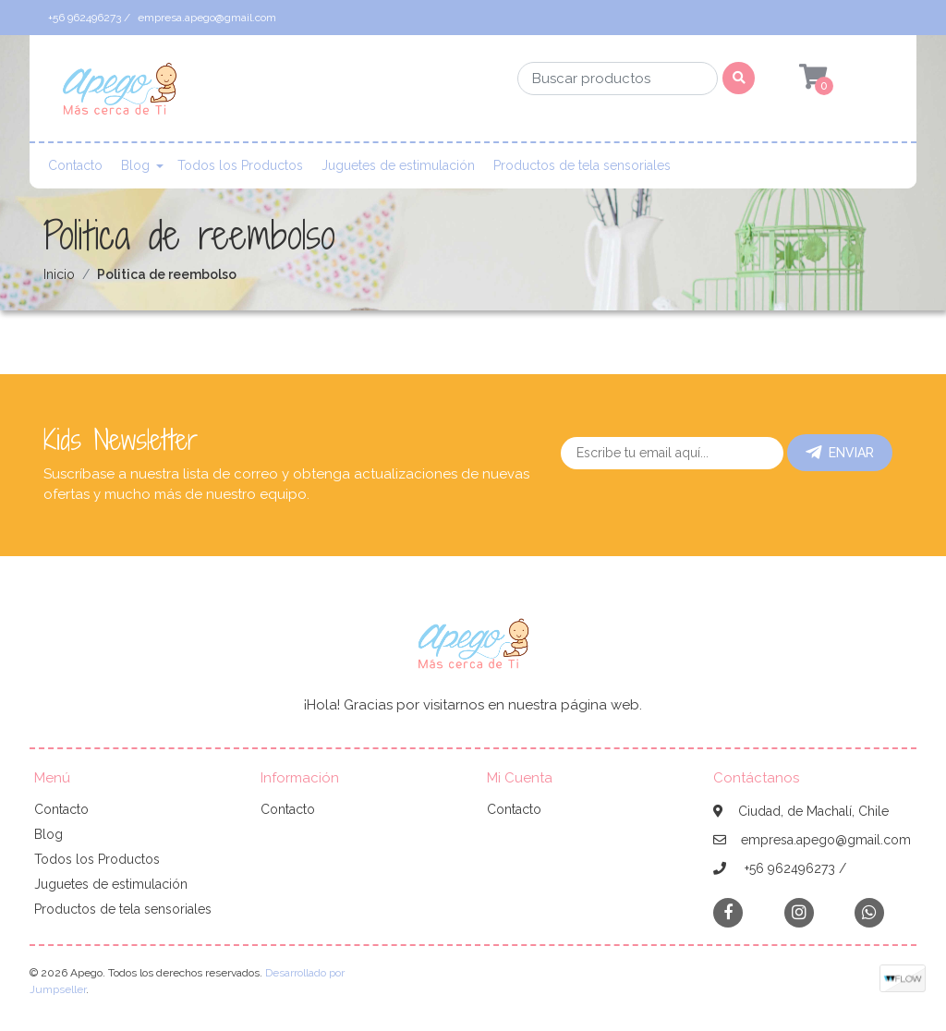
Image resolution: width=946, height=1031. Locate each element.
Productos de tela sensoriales (582, 165)
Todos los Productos (240, 165)
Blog (135, 165)
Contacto (75, 165)
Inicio (59, 274)
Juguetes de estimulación (398, 165)
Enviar (840, 452)
